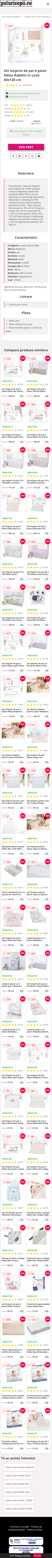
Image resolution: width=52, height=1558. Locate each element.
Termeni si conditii (19, 1526)
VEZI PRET (26, 147)
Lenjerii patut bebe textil (17, 1492)
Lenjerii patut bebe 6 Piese (18, 1508)
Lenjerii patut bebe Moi (17, 1483)
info (21, 396)
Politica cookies (35, 1529)
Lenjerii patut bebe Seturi (18, 1475)
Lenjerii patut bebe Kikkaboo (37, 16)
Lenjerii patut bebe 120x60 (19, 1500)
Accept (37, 1555)
